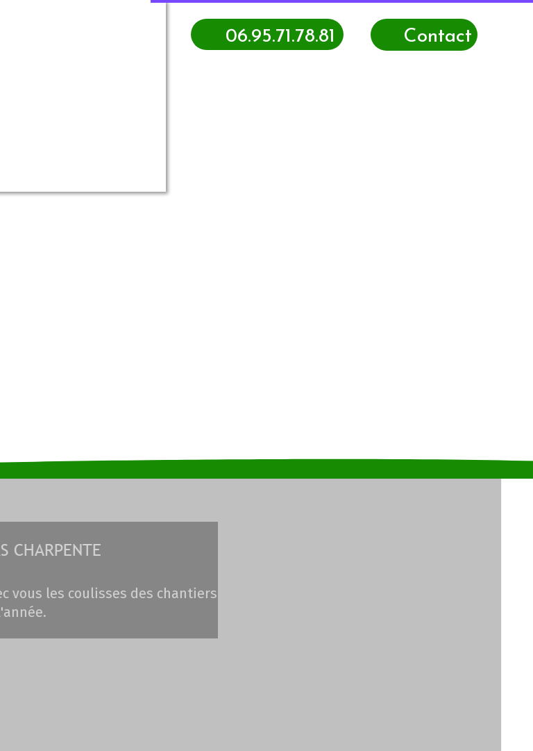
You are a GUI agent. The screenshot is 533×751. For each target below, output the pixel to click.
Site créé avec (270, 743)
